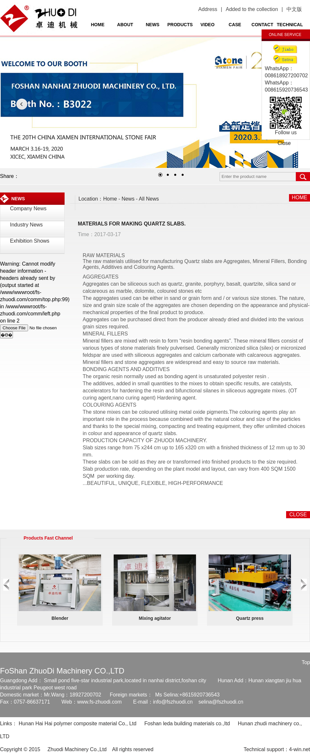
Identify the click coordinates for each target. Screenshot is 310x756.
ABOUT (125, 24)
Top (306, 662)
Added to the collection (252, 9)
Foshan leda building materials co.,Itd (187, 723)
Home (110, 199)
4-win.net (299, 749)
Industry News (26, 224)
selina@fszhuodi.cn (220, 702)
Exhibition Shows (29, 241)
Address (207, 9)
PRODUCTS (180, 24)
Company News (28, 208)
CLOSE (298, 514)
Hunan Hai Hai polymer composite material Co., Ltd (78, 723)
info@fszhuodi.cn (173, 702)
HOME (98, 24)
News (127, 199)
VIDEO (208, 24)
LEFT (21, 104)
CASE (235, 24)
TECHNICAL (290, 24)
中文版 (294, 9)
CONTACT (262, 24)
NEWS (153, 24)
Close (284, 143)
